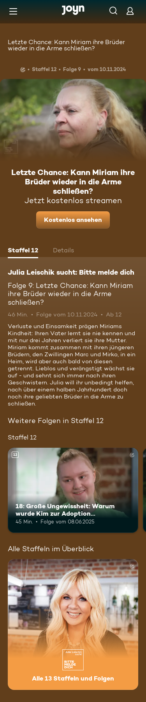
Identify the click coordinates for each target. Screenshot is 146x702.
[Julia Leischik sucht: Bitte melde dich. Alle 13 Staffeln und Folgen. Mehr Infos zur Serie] (73, 624)
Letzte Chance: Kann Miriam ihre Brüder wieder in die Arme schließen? (66, 45)
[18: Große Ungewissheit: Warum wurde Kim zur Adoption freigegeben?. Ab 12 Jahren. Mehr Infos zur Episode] (73, 490)
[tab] (23, 251)
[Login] (130, 11)
